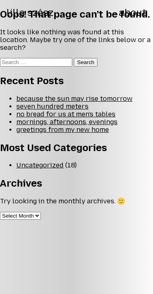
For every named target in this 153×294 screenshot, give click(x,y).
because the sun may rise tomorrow (74, 98)
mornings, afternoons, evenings (67, 122)
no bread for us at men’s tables (65, 114)
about (132, 12)
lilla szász (30, 12)
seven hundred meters (52, 106)
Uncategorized (40, 165)
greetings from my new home (62, 130)
